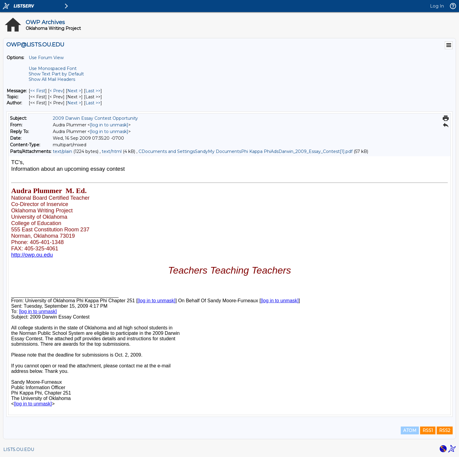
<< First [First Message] (37, 91)
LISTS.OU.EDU (18, 449)
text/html (112, 151)
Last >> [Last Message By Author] (92, 103)
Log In (437, 6)
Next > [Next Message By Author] (74, 103)
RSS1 (427, 430)
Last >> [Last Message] (92, 91)
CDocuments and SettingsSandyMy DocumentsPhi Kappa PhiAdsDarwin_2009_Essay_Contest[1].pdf (245, 151)
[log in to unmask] (109, 125)
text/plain (62, 151)
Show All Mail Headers (52, 79)
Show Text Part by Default (56, 74)
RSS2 (444, 430)
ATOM (409, 430)
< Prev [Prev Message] (56, 91)
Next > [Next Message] (74, 91)
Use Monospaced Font (53, 68)
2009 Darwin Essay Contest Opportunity (95, 118)
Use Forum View (46, 57)
